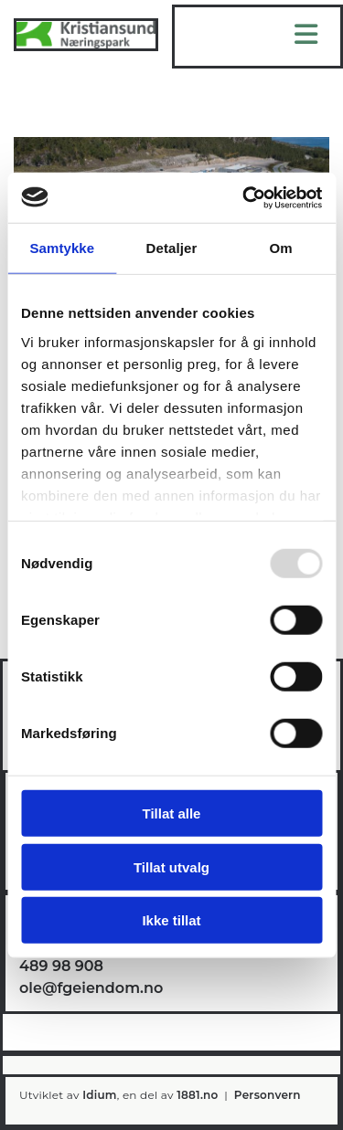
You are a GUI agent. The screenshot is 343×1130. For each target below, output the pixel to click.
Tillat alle (172, 813)
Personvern (267, 1095)
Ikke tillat (171, 920)
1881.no (197, 1095)
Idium (99, 1095)
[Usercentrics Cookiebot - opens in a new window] (244, 197)
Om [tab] (281, 248)
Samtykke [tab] (61, 248)
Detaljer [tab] (172, 248)
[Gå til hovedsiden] (86, 46)
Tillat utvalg (171, 866)
